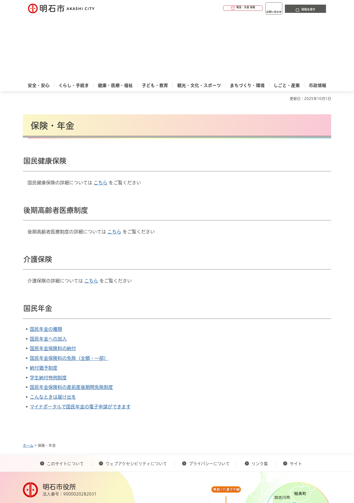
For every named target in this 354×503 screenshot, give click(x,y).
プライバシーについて (209, 400)
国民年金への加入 (48, 275)
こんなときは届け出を (53, 333)
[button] (223, 8)
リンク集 (259, 400)
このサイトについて (65, 400)
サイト (296, 400)
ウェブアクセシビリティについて (136, 400)
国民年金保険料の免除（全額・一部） (69, 294)
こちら (100, 118)
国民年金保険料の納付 (53, 284)
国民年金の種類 (46, 265)
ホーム (28, 381)
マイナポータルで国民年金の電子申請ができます (80, 342)
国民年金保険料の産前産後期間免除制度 (71, 323)
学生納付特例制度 (48, 313)
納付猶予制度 (44, 304)
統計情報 (192, 477)
